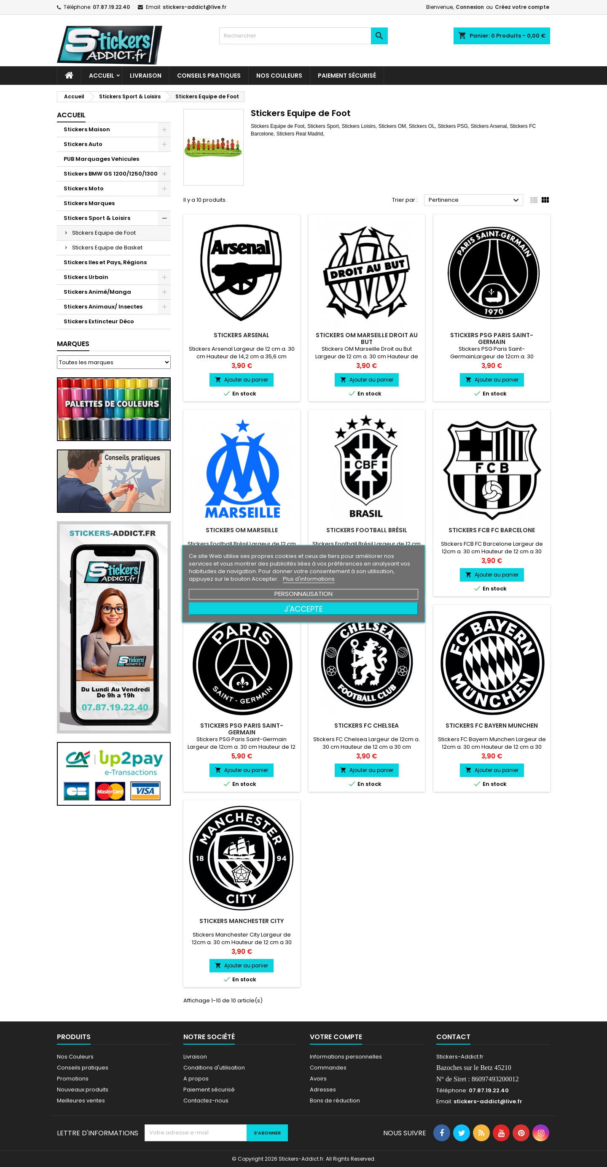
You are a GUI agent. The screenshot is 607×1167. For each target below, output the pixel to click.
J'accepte (303, 608)
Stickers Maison (87, 129)
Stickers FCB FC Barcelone (492, 530)
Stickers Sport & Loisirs (97, 218)
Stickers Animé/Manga (97, 292)
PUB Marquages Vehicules (101, 159)
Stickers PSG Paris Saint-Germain (491, 338)
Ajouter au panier (241, 379)
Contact (453, 1037)
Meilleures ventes (81, 1101)
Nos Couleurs (279, 75)
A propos (196, 1079)
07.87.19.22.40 (111, 7)
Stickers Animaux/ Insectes (103, 307)
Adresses (323, 1090)
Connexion (470, 7)
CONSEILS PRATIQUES (209, 75)
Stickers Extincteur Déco (99, 321)
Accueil (101, 75)
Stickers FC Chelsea (366, 725)
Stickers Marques (89, 203)
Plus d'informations (309, 578)
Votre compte (336, 1037)
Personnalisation (303, 593)
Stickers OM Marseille (242, 530)
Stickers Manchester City (241, 921)
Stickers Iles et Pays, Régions (105, 262)
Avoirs (318, 1079)
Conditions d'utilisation (214, 1068)
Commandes (328, 1068)
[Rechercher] (303, 35)
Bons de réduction (335, 1101)
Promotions (73, 1079)
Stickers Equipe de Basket (107, 248)
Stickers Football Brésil (366, 530)
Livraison (145, 75)
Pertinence (475, 200)
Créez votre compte (522, 7)
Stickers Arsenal (241, 335)
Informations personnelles (346, 1057)
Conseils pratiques (82, 1068)
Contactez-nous (205, 1101)
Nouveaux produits (82, 1090)
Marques (73, 344)
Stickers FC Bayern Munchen (492, 725)
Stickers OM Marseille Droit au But (367, 338)
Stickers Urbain (86, 277)
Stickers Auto (83, 144)
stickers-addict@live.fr (194, 7)
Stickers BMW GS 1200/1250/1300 (111, 174)
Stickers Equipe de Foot (104, 233)
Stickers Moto (84, 188)
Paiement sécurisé (347, 75)
